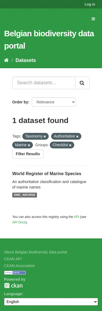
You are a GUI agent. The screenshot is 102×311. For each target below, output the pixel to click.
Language (13, 294)
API (76, 217)
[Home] (6, 60)
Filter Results (28, 154)
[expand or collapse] (93, 18)
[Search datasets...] (43, 83)
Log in (90, 4)
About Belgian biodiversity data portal (35, 252)
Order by (20, 102)
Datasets (26, 60)
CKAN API (13, 259)
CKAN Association (19, 266)
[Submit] (82, 83)
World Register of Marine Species (46, 173)
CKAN (13, 285)
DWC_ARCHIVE (24, 195)
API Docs (19, 222)
